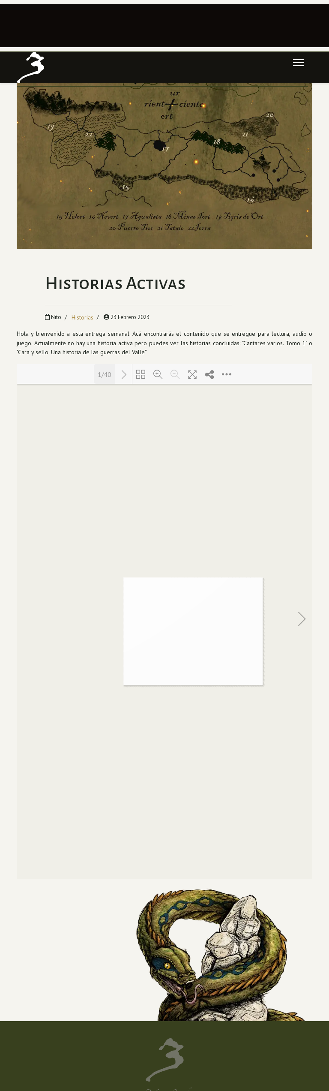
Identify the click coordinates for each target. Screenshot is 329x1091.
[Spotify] (90, 997)
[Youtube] (76, 976)
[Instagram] (90, 976)
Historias (82, 317)
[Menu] (298, 62)
